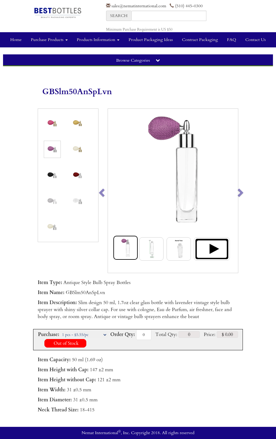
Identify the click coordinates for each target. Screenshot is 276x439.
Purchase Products (49, 40)
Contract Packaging (200, 40)
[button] (114, 191)
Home (16, 40)
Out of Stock (65, 343)
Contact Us (255, 40)
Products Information (98, 40)
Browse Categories (138, 60)
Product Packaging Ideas (151, 40)
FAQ (231, 40)
